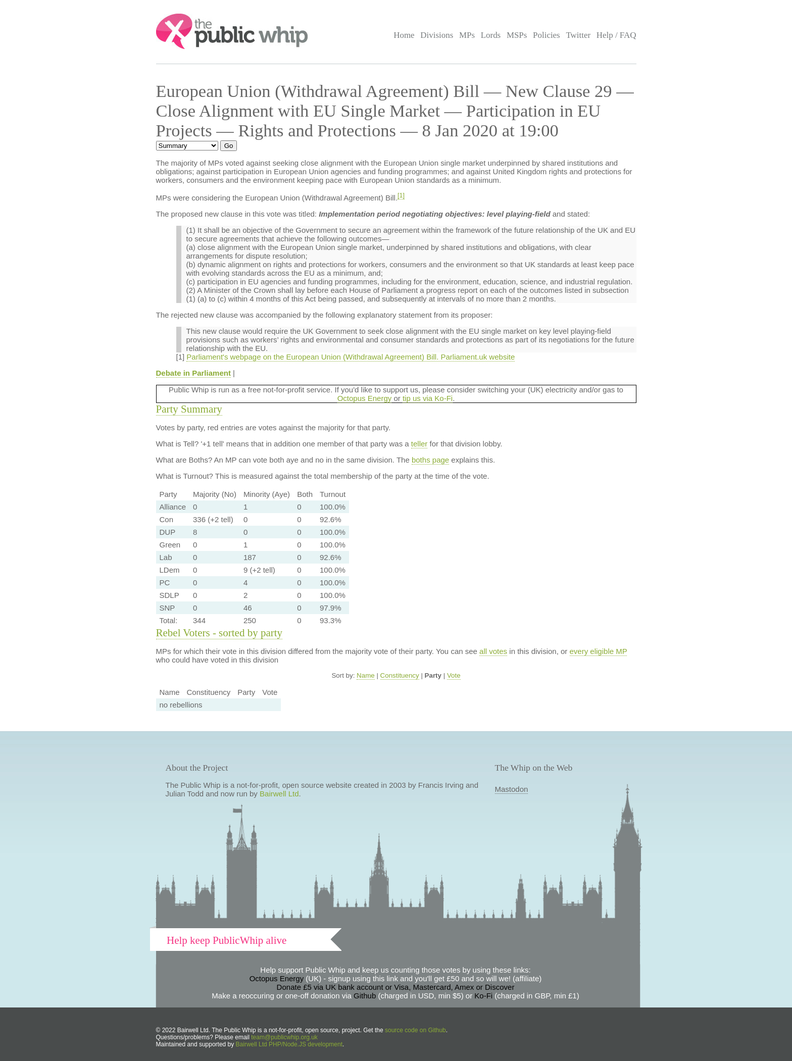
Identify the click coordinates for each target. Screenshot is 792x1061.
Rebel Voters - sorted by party (219, 633)
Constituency (399, 675)
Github (365, 995)
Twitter (578, 35)
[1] (401, 195)
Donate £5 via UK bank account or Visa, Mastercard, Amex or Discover (396, 987)
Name (366, 675)
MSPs (517, 35)
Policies (546, 35)
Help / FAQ (616, 35)
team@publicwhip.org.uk (284, 1037)
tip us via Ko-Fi (428, 398)
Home (403, 35)
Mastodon (511, 789)
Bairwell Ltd (279, 793)
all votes (493, 651)
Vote (454, 675)
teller (419, 443)
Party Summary (189, 409)
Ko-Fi (483, 995)
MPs (467, 35)
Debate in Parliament (193, 373)
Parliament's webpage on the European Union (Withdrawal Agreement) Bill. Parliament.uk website (350, 356)
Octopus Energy (364, 398)
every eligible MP (598, 651)
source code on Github (415, 1030)
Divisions (436, 35)
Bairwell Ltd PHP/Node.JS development (289, 1044)
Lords (491, 35)
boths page (430, 460)
